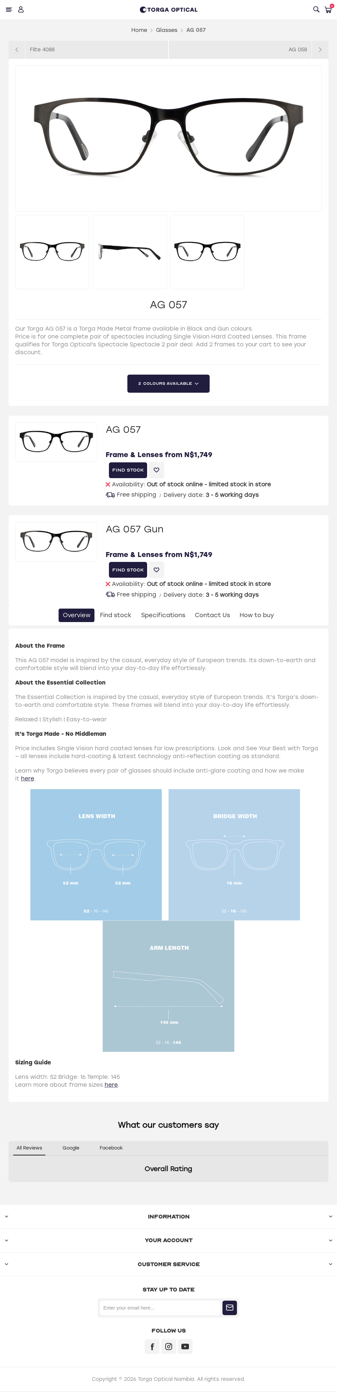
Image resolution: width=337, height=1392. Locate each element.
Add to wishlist (156, 470)
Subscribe (229, 1308)
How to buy (265, 615)
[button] (8, 1189)
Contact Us (216, 615)
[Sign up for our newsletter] (160, 1308)
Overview (67, 615)
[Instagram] (168, 1347)
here (27, 779)
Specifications (162, 615)
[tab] (67, 616)
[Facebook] (152, 1347)
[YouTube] (185, 1347)
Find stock (110, 615)
